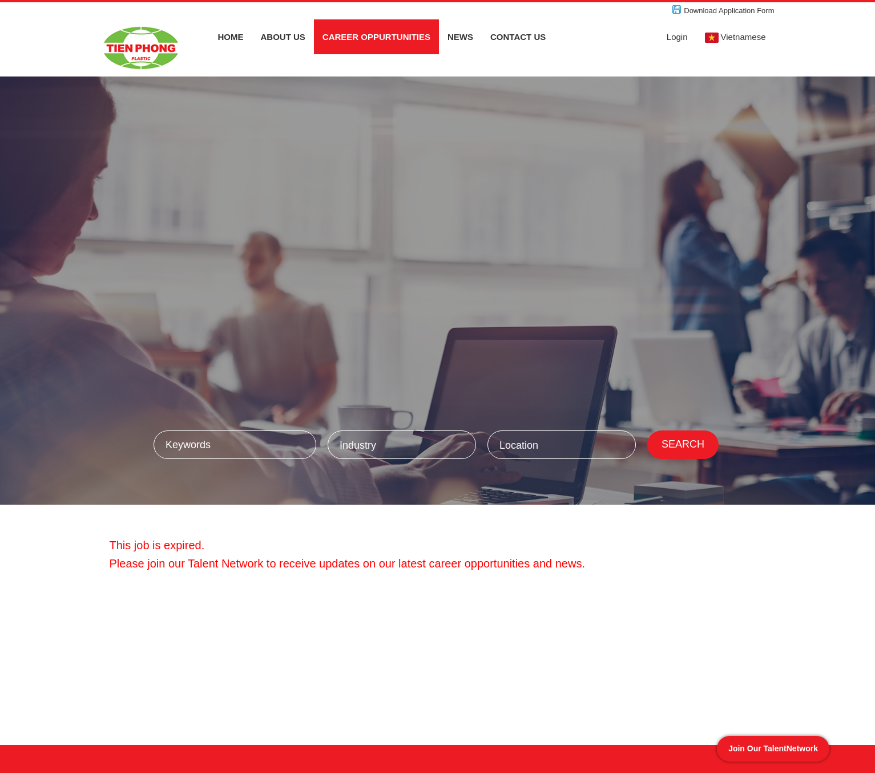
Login (677, 37)
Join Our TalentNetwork (773, 748)
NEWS (460, 37)
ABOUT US (283, 37)
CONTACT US (518, 37)
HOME (231, 37)
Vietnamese (735, 37)
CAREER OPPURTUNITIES (376, 37)
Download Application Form (729, 10)
